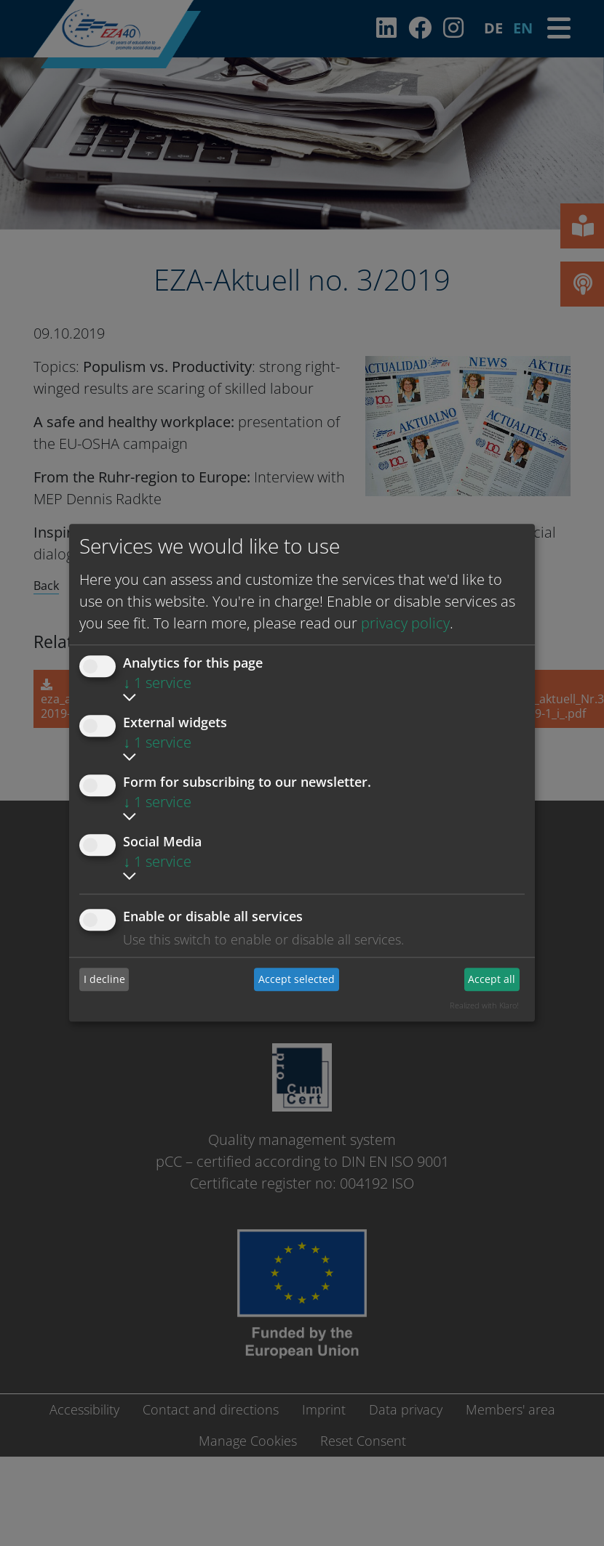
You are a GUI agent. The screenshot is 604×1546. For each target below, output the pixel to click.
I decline (104, 979)
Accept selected (296, 979)
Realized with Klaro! (484, 1005)
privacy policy (405, 623)
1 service (157, 682)
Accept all (491, 979)
